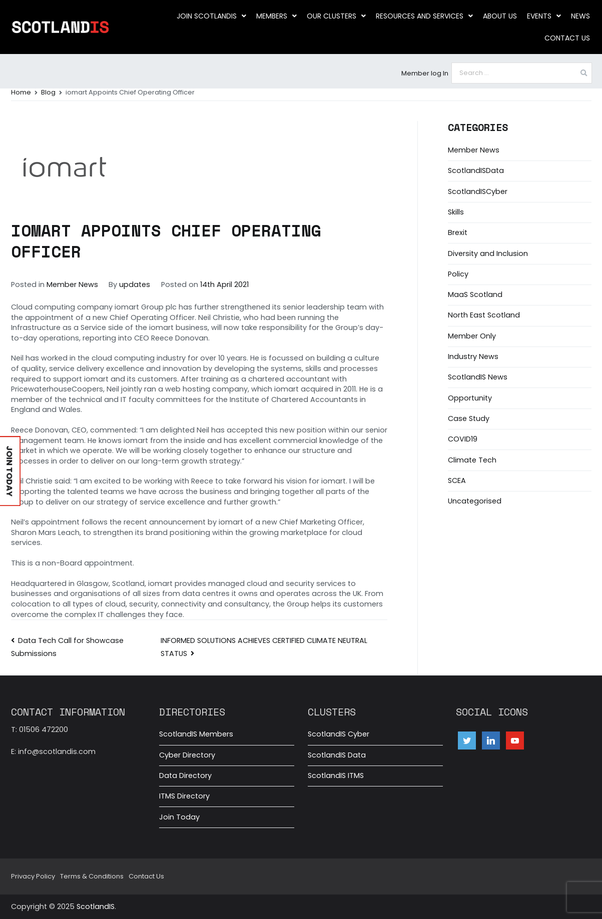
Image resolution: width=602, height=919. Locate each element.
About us (500, 16)
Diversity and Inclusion (488, 253)
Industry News (473, 357)
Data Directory (185, 775)
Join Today (179, 817)
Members (276, 16)
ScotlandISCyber (477, 191)
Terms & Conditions (92, 876)
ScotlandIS (96, 907)
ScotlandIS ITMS (336, 775)
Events (544, 16)
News (580, 16)
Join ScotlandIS (211, 16)
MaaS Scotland (475, 295)
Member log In (424, 73)
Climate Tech (472, 460)
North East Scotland (484, 315)
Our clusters (336, 16)
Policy (458, 274)
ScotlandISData (476, 171)
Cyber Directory (187, 755)
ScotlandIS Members (196, 734)
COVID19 (462, 439)
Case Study (468, 419)
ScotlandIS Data (337, 755)
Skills (456, 212)
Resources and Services (424, 16)
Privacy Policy (33, 876)
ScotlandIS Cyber (338, 734)
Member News (72, 285)
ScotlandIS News (477, 377)
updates (134, 285)
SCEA (457, 481)
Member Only (472, 336)
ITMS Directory (184, 796)
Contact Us (567, 38)
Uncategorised (474, 501)
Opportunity (470, 398)
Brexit (457, 233)
